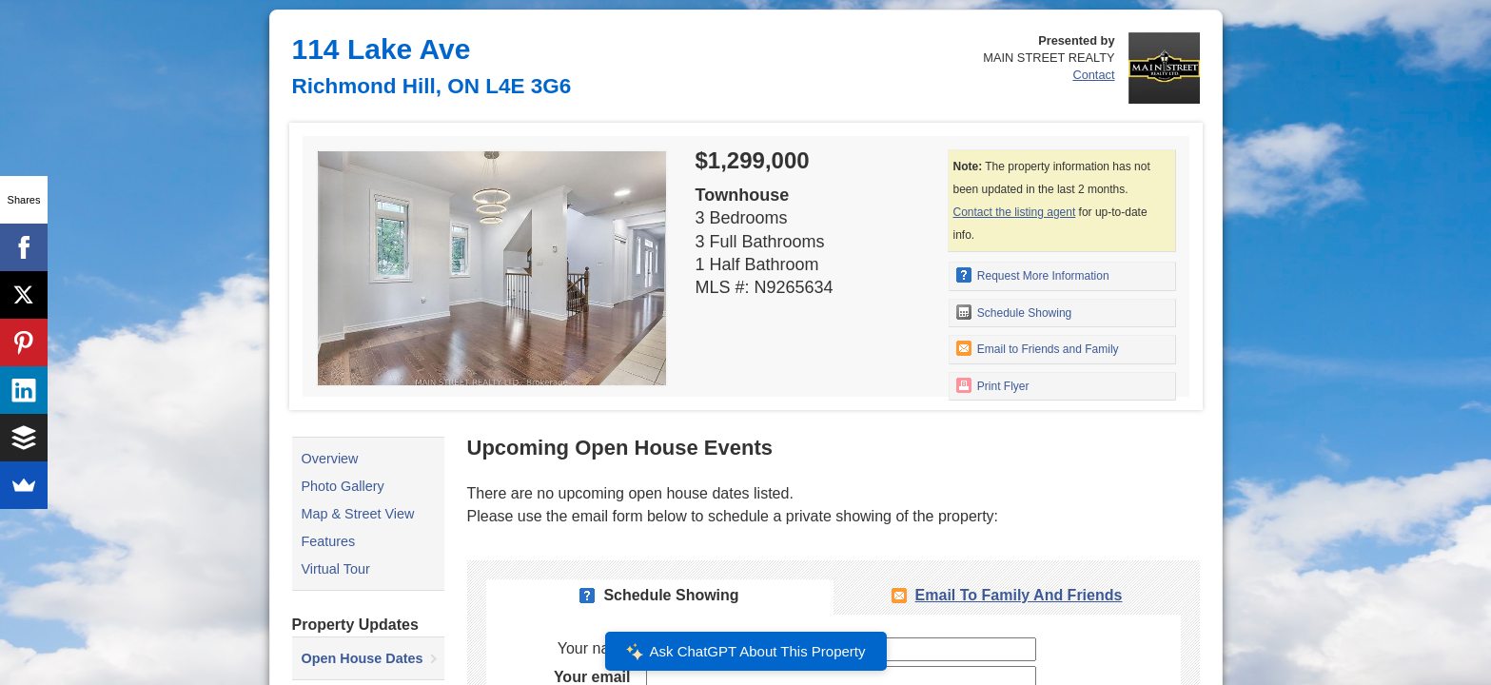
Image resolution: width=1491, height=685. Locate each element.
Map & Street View (358, 513)
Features (329, 541)
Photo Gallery (343, 486)
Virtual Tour (336, 569)
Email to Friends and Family (1037, 348)
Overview (330, 458)
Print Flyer (993, 385)
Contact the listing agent (1014, 212)
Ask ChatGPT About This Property (745, 651)
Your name (594, 648)
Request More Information (1032, 275)
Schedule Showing (1014, 312)
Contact (1093, 75)
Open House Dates (362, 658)
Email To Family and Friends (1019, 595)
